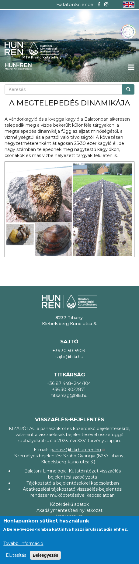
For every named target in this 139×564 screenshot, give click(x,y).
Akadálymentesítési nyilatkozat (69, 510)
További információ (23, 543)
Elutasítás (16, 555)
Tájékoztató (38, 483)
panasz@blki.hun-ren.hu (77, 449)
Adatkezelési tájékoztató (49, 489)
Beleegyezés (45, 555)
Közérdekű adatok (69, 504)
